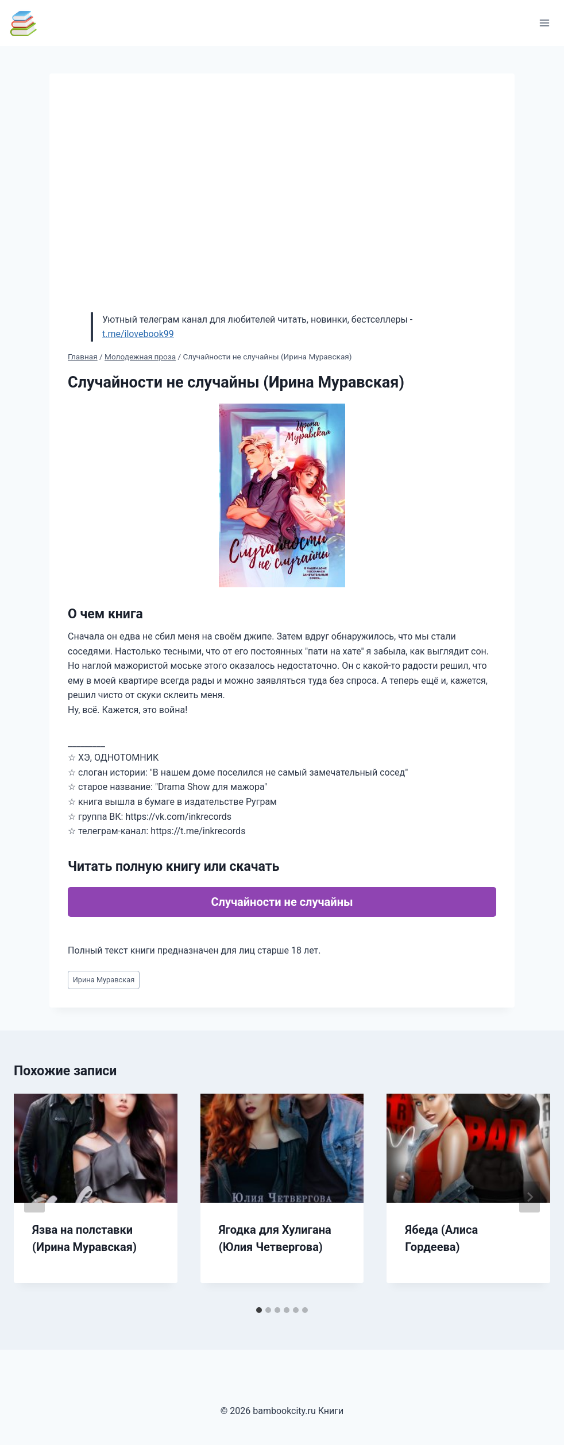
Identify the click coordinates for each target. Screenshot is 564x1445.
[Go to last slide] (34, 1196)
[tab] (259, 1310)
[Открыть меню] (544, 23)
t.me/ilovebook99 (138, 333)
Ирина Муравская (104, 979)
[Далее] (529, 1196)
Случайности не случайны (282, 902)
